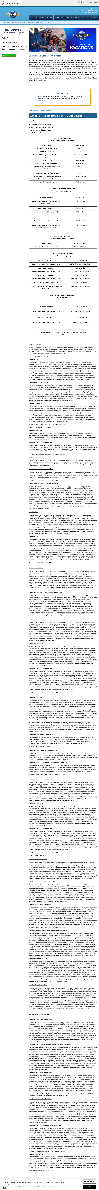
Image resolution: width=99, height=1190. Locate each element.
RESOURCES (93, 17)
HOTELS (49, 17)
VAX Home (81, 2)
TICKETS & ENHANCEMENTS (63, 17)
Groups (48, 22)
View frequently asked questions (40, 110)
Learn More (41, 101)
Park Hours (79, 332)
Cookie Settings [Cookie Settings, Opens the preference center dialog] (89, 1182)
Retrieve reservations (18, 22)
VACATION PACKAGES (37, 17)
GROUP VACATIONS (81, 17)
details (64, 424)
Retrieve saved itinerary (35, 22)
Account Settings (92, 2)
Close (89, 1187)
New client (6, 22)
